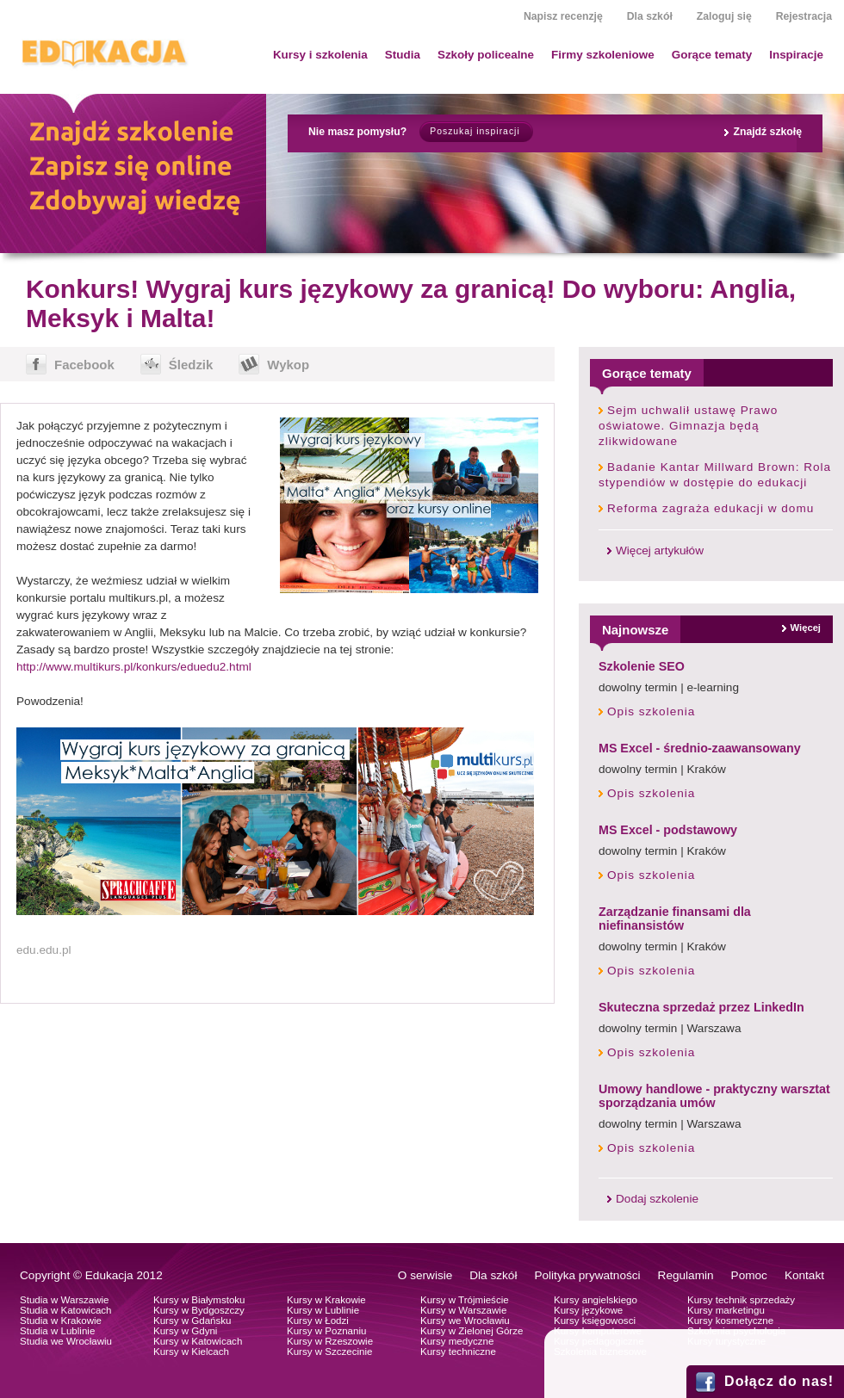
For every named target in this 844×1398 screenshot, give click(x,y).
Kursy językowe (588, 1310)
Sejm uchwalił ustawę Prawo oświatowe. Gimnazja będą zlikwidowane (688, 426)
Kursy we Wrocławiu (465, 1320)
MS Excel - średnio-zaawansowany (700, 748)
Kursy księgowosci (595, 1320)
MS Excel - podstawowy (668, 830)
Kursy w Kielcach (191, 1351)
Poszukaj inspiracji (474, 131)
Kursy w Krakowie (326, 1300)
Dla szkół (650, 16)
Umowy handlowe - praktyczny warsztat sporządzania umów (714, 1096)
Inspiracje (796, 54)
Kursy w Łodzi (318, 1320)
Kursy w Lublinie (323, 1310)
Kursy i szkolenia (320, 54)
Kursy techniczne (458, 1351)
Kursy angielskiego (595, 1300)
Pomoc (749, 1275)
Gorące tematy (712, 54)
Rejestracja (804, 16)
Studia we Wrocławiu (66, 1341)
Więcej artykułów (660, 550)
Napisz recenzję (563, 16)
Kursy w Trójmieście (464, 1300)
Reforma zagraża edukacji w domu (710, 508)
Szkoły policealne (486, 54)
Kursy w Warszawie (463, 1310)
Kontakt (804, 1275)
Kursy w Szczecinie (329, 1351)
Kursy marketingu (726, 1310)
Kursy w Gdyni (185, 1331)
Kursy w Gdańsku (192, 1320)
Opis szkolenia (651, 711)
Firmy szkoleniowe (603, 54)
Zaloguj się (724, 16)
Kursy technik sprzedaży (741, 1300)
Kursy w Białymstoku (199, 1300)
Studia (402, 54)
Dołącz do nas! (779, 1381)
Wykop (288, 364)
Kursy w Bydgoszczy (199, 1310)
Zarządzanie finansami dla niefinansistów (675, 918)
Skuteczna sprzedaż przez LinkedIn (701, 1007)
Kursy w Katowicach (197, 1341)
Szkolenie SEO (642, 666)
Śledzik (191, 364)
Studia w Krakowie (61, 1320)
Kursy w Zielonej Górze (471, 1331)
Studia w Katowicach (66, 1310)
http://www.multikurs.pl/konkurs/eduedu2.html (133, 666)
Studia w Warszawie (64, 1300)
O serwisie (425, 1275)
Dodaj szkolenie (657, 1198)
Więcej (806, 627)
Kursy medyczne (456, 1341)
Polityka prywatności (587, 1275)
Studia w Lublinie (57, 1331)
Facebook (84, 364)
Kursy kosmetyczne (730, 1320)
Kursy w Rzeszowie (330, 1341)
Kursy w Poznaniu (326, 1331)
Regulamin (686, 1275)
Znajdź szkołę (767, 132)
